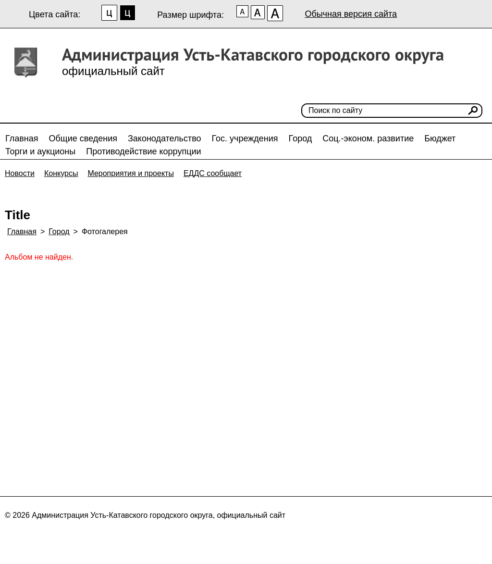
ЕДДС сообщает (213, 173)
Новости (20, 173)
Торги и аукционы (40, 151)
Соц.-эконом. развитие (368, 138)
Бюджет (439, 138)
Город (300, 138)
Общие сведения (83, 138)
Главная (21, 138)
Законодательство (164, 138)
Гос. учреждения (245, 138)
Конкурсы (61, 173)
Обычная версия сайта (351, 14)
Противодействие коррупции (143, 151)
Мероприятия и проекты (130, 173)
